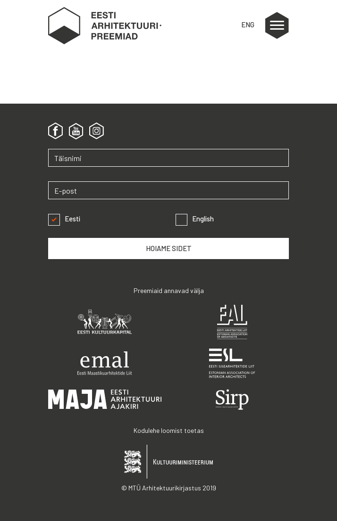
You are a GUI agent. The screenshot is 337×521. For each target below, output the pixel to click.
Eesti (64, 219)
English (195, 219)
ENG (247, 24)
